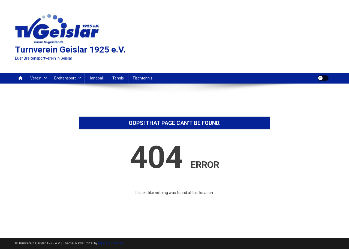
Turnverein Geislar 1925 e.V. (70, 49)
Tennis (118, 78)
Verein (35, 78)
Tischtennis (142, 78)
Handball (96, 78)
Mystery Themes (111, 243)
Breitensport (65, 78)
